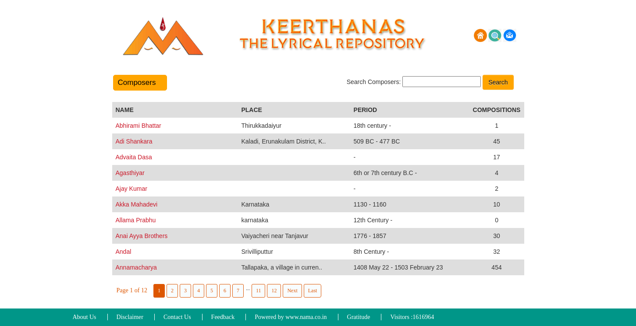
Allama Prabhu (136, 220)
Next (292, 290)
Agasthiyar (130, 172)
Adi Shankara (134, 141)
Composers (140, 82)
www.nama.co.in (306, 317)
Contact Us (177, 317)
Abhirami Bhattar (138, 125)
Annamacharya (136, 267)
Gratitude (358, 317)
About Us (84, 317)
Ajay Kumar (131, 188)
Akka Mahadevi (137, 204)
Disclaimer (130, 317)
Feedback (223, 317)
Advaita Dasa (134, 157)
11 (258, 290)
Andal (123, 251)
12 (274, 290)
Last (312, 290)
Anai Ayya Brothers (142, 235)
